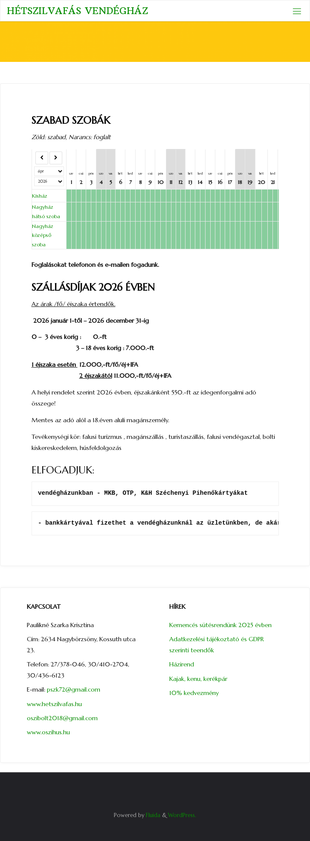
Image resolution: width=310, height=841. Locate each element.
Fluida (152, 815)
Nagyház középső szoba (42, 235)
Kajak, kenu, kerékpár (198, 679)
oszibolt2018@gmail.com (63, 718)
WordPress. (182, 815)
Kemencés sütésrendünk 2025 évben (220, 625)
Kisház (39, 196)
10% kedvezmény (194, 693)
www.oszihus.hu (48, 732)
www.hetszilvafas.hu (55, 704)
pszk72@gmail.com (73, 689)
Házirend (181, 664)
